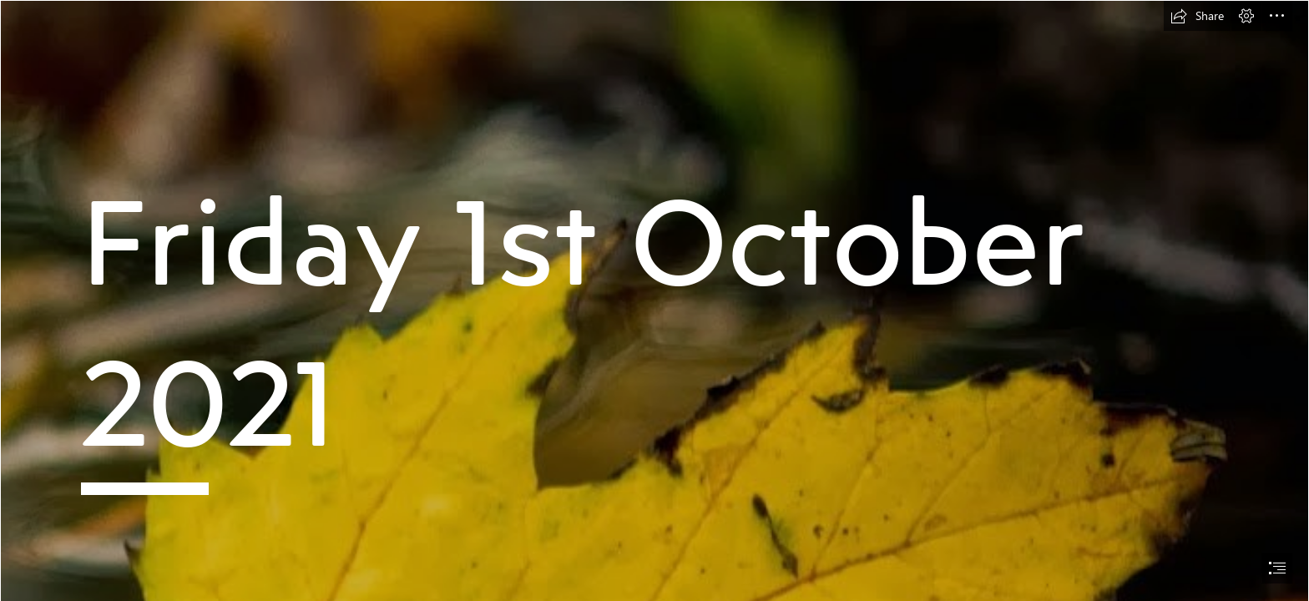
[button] (1197, 16)
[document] (654, 300)
